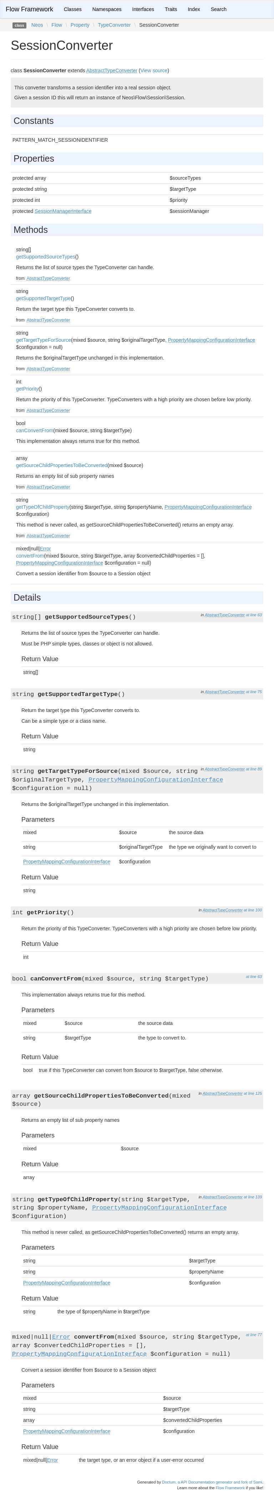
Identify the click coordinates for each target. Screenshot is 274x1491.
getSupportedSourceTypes (45, 257)
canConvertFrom (34, 430)
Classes (73, 9)
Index (194, 9)
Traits (171, 9)
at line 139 (253, 1197)
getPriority (27, 389)
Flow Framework (29, 9)
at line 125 (253, 1093)
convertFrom (30, 556)
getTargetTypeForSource (43, 340)
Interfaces (143, 9)
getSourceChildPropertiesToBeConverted (61, 465)
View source (153, 70)
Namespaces (107, 9)
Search (219, 9)
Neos (37, 25)
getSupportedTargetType (43, 298)
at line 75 (254, 692)
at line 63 (254, 615)
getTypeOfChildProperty (42, 507)
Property (80, 25)
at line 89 (254, 769)
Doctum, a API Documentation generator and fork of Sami (212, 1482)
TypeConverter (114, 25)
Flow (56, 25)
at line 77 (254, 1335)
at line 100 (253, 910)
